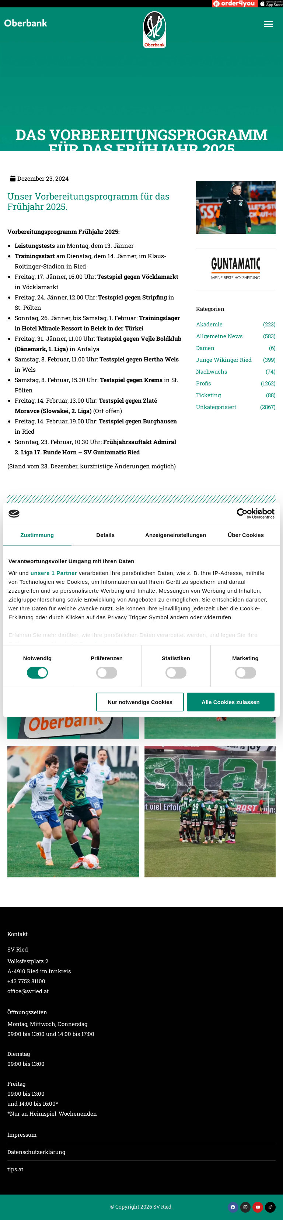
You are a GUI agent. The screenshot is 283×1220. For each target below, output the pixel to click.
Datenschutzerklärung (36, 1151)
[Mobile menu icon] (268, 24)
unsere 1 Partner (54, 572)
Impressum (21, 1134)
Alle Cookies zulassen (231, 702)
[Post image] (73, 812)
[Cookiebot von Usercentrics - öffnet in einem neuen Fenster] (242, 513)
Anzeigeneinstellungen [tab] (175, 535)
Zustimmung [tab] (37, 535)
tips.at (15, 1169)
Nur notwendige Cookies (140, 702)
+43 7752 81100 (26, 981)
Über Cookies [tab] (246, 535)
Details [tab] (105, 535)
